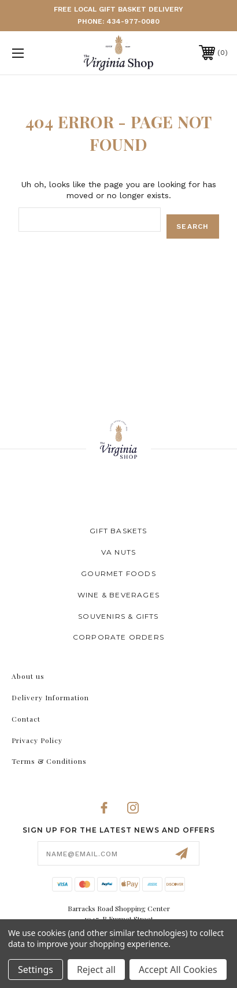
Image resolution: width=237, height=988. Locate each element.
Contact (26, 718)
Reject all (96, 969)
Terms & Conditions (49, 761)
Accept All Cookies (178, 969)
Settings (35, 969)
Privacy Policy (37, 740)
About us (28, 676)
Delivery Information (50, 697)
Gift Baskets (118, 530)
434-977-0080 (133, 21)
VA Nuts (118, 552)
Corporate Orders (118, 637)
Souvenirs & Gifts (118, 616)
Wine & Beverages (118, 594)
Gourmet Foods (118, 573)
